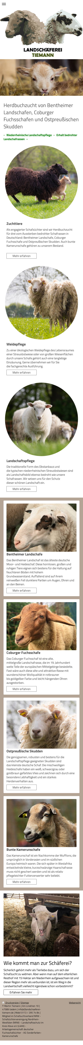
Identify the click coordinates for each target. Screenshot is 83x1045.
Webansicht (75, 1002)
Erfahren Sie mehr (21, 992)
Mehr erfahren (22, 256)
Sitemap (25, 1002)
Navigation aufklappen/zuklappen (41, 4)
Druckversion (10, 1002)
